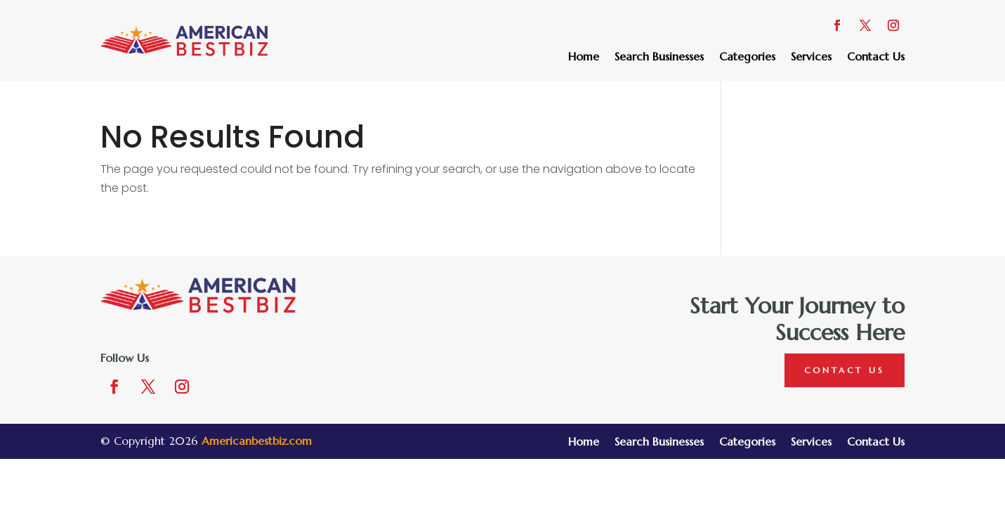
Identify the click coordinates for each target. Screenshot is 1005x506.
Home (583, 57)
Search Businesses (659, 57)
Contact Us (876, 57)
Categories (747, 57)
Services (811, 57)
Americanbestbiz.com (257, 441)
